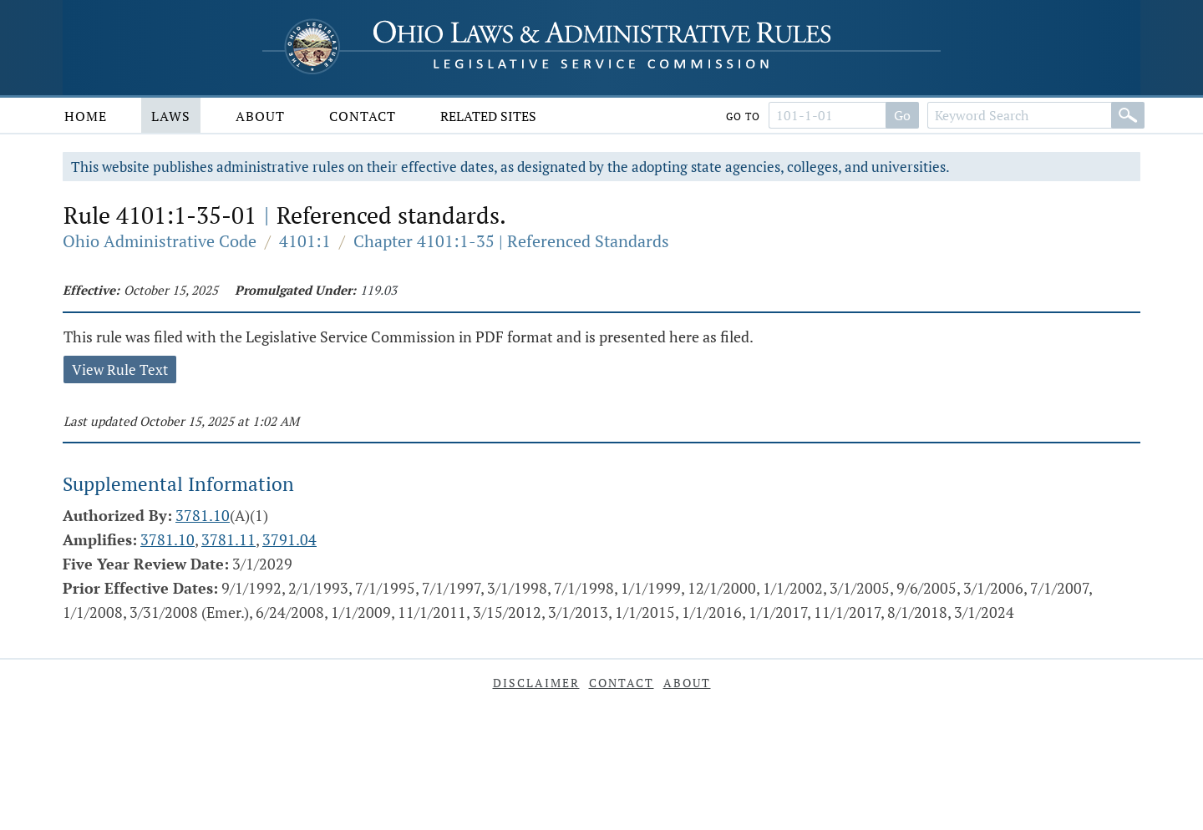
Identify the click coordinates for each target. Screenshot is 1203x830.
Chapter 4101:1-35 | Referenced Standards (511, 241)
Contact (362, 116)
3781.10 (202, 515)
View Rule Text (120, 369)
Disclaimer (536, 683)
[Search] (1128, 115)
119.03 (378, 289)
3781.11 (228, 539)
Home (85, 116)
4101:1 (305, 241)
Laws (170, 116)
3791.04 (289, 539)
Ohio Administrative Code (159, 241)
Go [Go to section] (902, 115)
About (260, 116)
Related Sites (488, 116)
